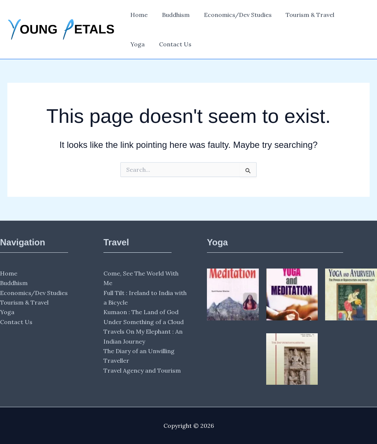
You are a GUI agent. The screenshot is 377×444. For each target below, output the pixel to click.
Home (138, 14)
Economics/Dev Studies (231, 14)
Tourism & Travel (301, 14)
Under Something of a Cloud (143, 322)
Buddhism (172, 14)
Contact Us (145, 44)
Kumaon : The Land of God (141, 312)
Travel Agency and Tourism (142, 370)
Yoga (345, 14)
